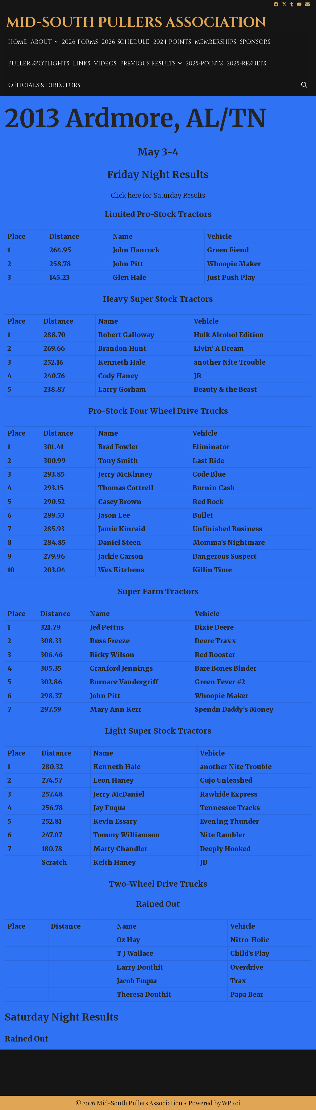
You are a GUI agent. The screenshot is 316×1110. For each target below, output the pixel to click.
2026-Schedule (125, 42)
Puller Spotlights (38, 64)
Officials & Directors (44, 85)
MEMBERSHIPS (215, 42)
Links (81, 64)
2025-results (246, 64)
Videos (105, 64)
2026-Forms (80, 42)
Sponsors (255, 42)
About (45, 42)
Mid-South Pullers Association (136, 22)
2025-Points (204, 64)
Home (17, 42)
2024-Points (172, 42)
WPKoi (231, 1103)
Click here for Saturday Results (158, 195)
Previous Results (152, 63)
